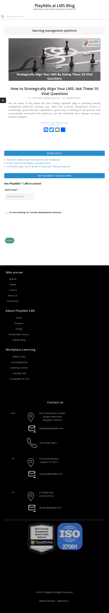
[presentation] (26, 228)
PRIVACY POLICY (63, 601)
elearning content (19, 367)
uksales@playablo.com (50, 507)
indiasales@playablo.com (51, 428)
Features (18, 323)
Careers (13, 289)
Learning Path (19, 373)
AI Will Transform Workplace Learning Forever (28, 163)
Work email (11, 190)
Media (13, 284)
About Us (12, 295)
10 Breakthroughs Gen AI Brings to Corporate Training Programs (38, 166)
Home (19, 317)
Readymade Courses (19, 334)
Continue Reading (54, 122)
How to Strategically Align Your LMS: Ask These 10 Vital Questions (54, 91)
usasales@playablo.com (50, 473)
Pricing (19, 328)
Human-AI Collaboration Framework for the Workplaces (33, 159)
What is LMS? (19, 356)
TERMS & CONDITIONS (47, 601)
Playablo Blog (19, 339)
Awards (12, 278)
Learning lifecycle (19, 362)
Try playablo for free (19, 378)
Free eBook (12, 301)
